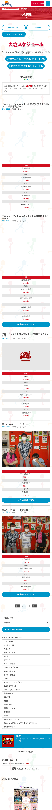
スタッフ (7, 556)
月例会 (6, 608)
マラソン (7, 586)
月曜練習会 (8, 612)
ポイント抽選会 (9, 582)
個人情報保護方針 (10, 804)
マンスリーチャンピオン (13, 590)
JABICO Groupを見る (26, 763)
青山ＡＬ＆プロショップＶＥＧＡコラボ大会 (20, 630)
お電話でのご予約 (37, 4)
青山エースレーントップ (10, 9)
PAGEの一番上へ (26, 659)
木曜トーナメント (10, 615)
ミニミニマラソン (10, 593)
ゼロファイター (9, 560)
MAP (28, 670)
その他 (6, 564)
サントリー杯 (9, 552)
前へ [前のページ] (17, 513)
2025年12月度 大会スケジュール (26, 66)
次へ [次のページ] (34, 513)
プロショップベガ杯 (11, 575)
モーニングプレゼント (12, 597)
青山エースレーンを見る (26, 792)
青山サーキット (9, 634)
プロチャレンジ (9, 578)
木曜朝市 (7, 619)
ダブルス (7, 567)
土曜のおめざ (9, 601)
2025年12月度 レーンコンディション (26, 59)
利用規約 (30, 801)
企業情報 (6, 801)
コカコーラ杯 (9, 549)
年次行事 (7, 604)
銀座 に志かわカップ (11, 627)
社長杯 (6, 623)
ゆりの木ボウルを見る (26, 777)
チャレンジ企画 (9, 571)
